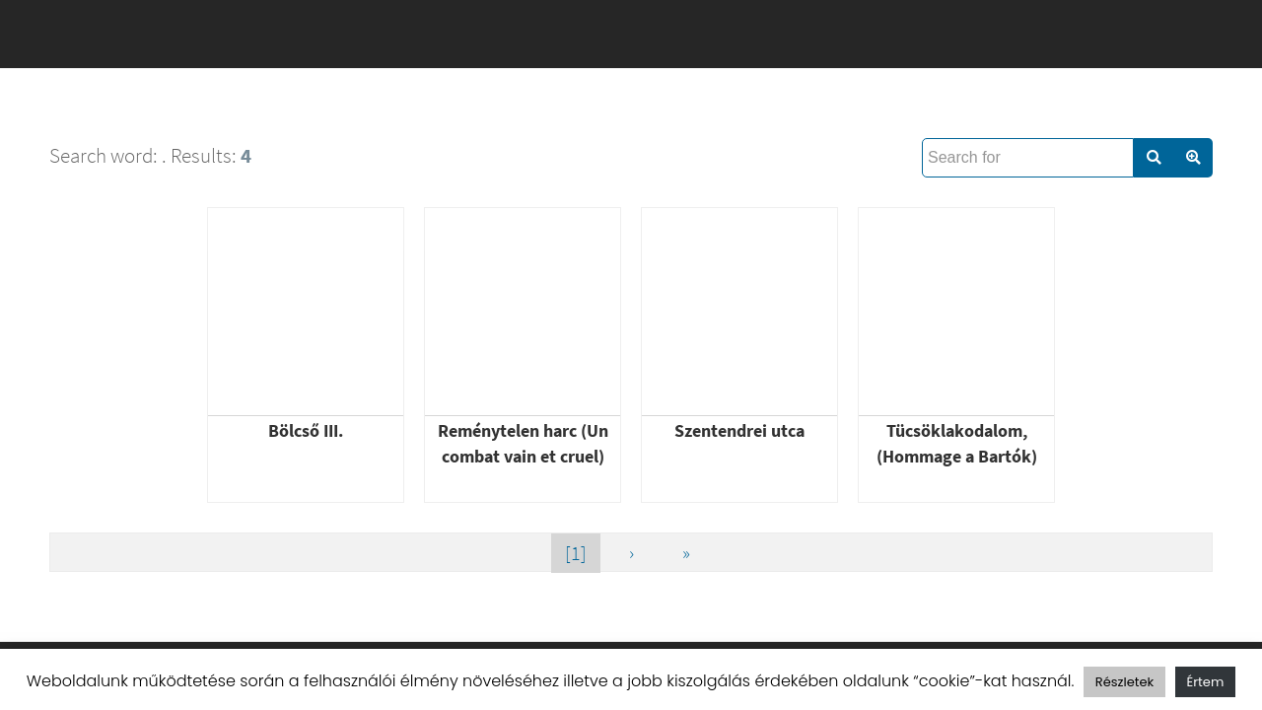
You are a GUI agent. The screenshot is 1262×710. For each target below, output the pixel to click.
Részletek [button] (1124, 682)
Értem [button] (1206, 682)
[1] (576, 552)
